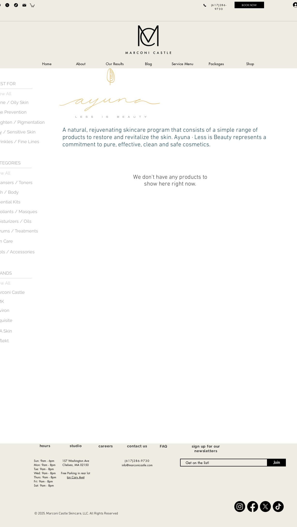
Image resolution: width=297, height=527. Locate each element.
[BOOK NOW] (249, 4)
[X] (7, 5)
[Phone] (205, 5)
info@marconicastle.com (137, 465)
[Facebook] (252, 506)
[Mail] (24, 5)
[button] (32, 5)
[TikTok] (16, 5)
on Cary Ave (76, 477)
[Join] (276, 462)
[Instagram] (239, 506)
